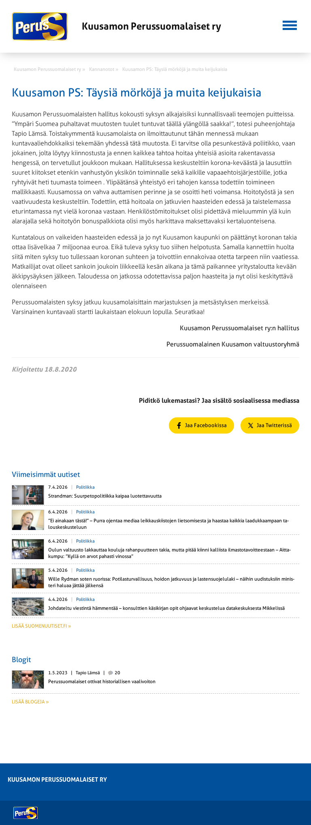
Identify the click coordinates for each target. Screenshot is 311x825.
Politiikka (85, 487)
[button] (289, 24)
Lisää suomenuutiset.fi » (41, 626)
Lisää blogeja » (30, 702)
